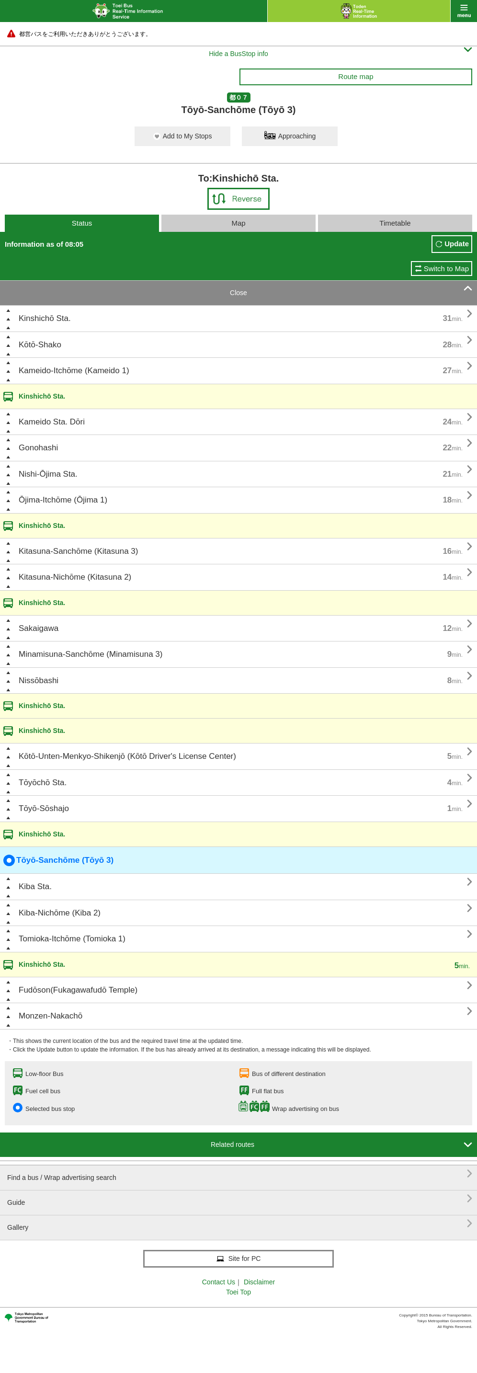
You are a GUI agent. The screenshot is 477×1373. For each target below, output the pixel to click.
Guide (239, 1198)
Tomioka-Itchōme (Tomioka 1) (72, 938)
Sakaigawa (38, 628)
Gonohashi (38, 447)
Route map (355, 76)
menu (464, 11)
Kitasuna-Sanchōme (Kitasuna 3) (78, 551)
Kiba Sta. (35, 886)
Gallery (239, 1223)
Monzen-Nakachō (50, 1015)
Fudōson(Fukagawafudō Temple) (78, 990)
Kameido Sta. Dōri (52, 421)
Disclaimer (259, 1282)
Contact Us (218, 1282)
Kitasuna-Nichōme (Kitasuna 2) (75, 577)
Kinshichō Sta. (45, 318)
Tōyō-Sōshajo (44, 808)
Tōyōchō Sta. (43, 782)
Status (82, 223)
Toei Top (238, 1292)
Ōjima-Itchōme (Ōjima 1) (63, 499)
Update (456, 244)
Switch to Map (446, 268)
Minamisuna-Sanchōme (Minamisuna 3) (90, 654)
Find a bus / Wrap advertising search (239, 1174)
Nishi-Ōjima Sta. (48, 474)
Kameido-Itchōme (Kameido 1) (74, 370)
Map (238, 223)
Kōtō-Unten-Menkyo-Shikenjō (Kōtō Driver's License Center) (127, 756)
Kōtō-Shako (40, 344)
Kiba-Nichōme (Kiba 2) (60, 912)
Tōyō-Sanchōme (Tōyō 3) (58, 860)
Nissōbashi (38, 680)
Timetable (394, 223)
